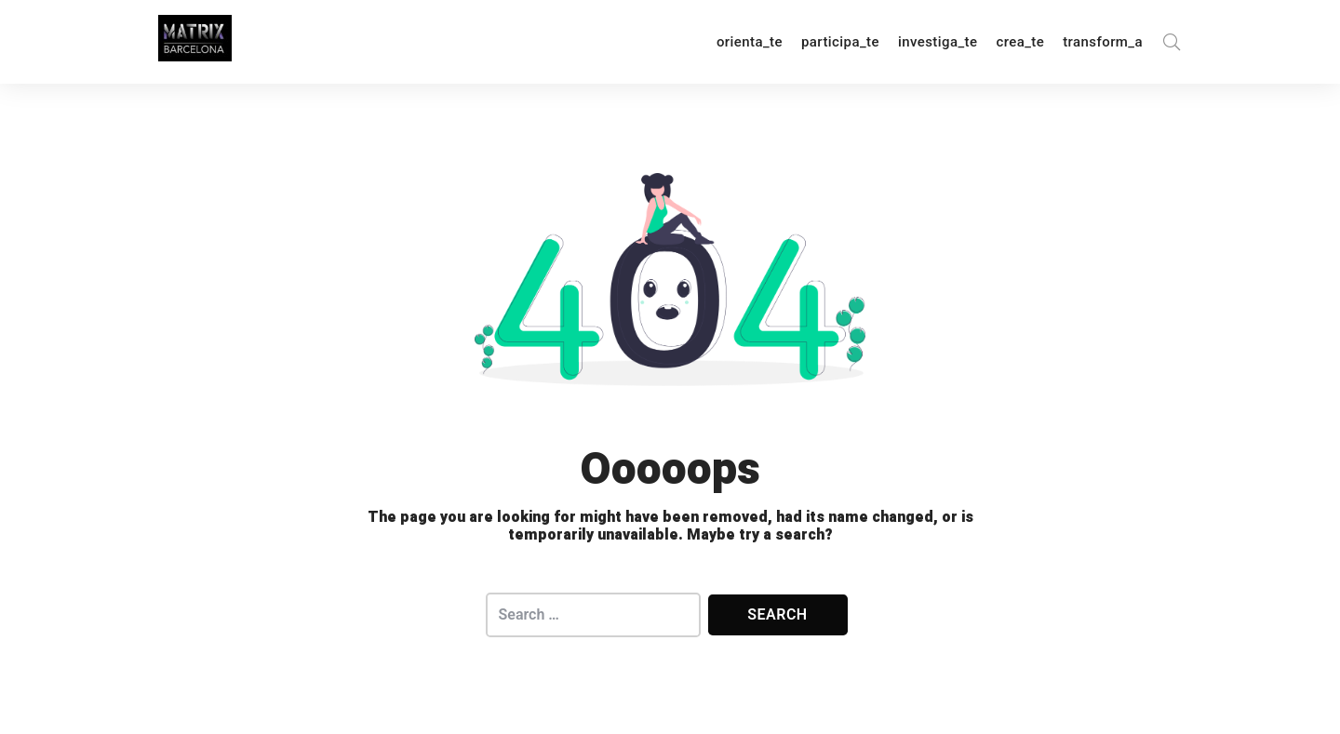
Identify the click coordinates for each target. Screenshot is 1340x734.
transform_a (1103, 41)
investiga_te (937, 41)
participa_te (840, 41)
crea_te (1020, 41)
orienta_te (750, 41)
